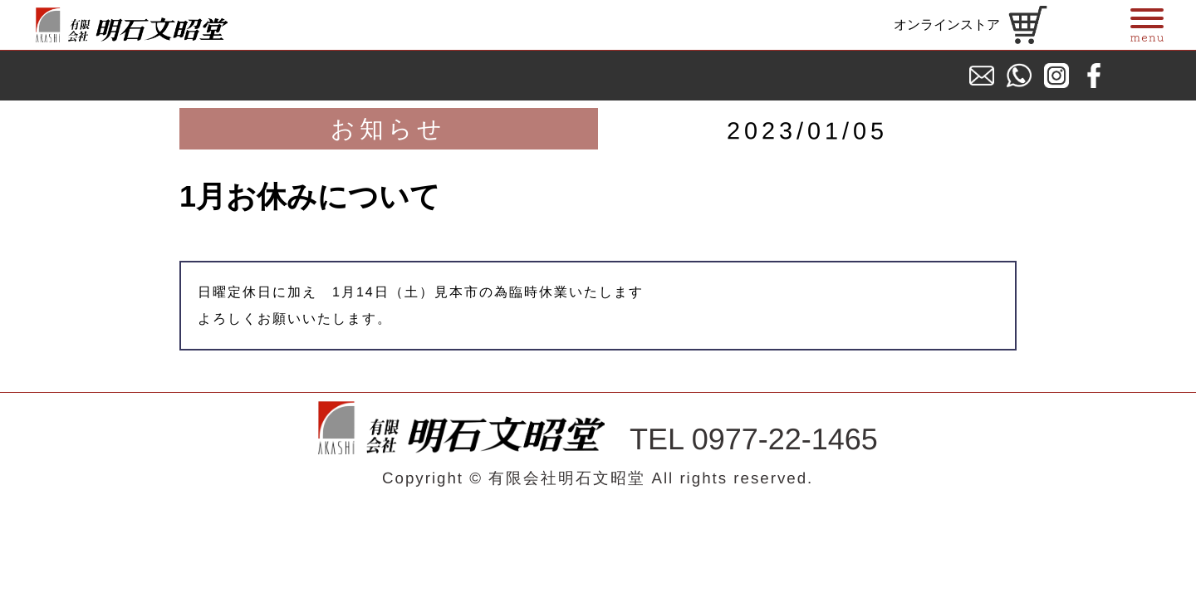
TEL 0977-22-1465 (754, 439)
